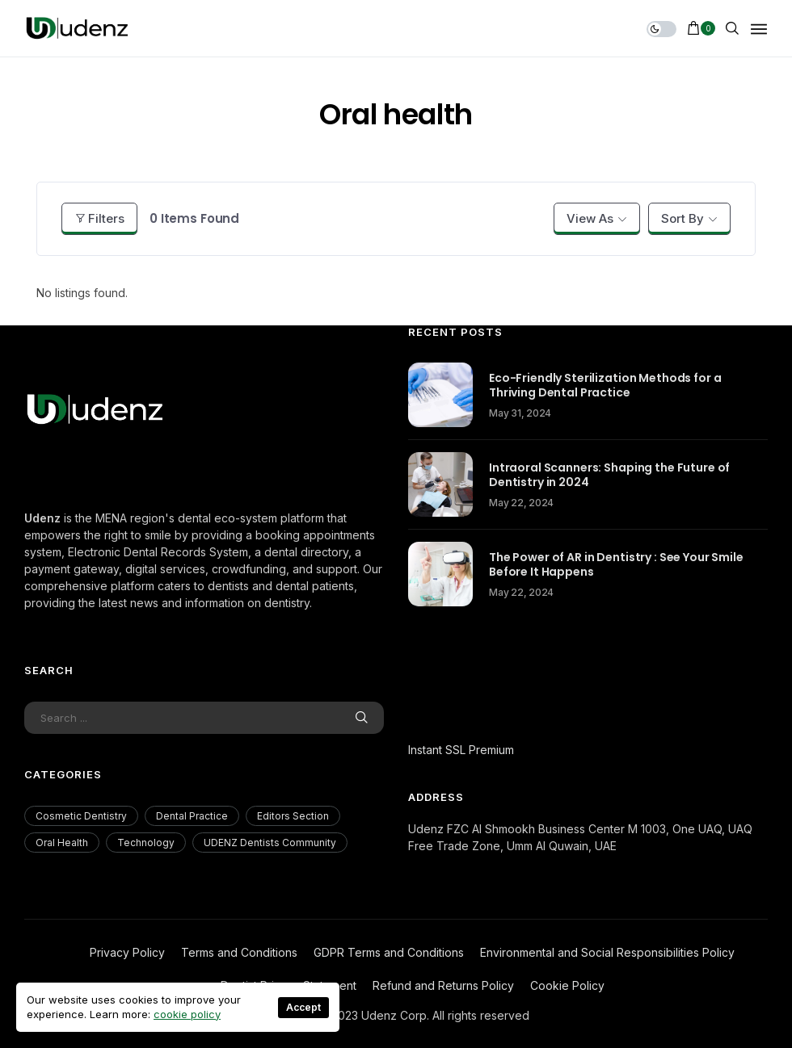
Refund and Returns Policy (443, 985)
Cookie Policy (567, 985)
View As (590, 218)
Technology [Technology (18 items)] (146, 842)
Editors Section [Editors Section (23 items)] (293, 816)
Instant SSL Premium (461, 750)
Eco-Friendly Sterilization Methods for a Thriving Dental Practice (605, 385)
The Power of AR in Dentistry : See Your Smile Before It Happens (616, 564)
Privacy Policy (127, 952)
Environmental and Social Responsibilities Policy (607, 952)
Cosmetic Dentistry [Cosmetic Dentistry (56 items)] (81, 816)
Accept (303, 1007)
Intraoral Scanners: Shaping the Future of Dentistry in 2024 (609, 474)
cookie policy (187, 1014)
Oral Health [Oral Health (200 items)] (62, 842)
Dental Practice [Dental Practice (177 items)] (192, 816)
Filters (99, 218)
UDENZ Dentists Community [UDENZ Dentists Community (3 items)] (270, 842)
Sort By (682, 218)
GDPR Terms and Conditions (389, 952)
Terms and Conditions (239, 952)
